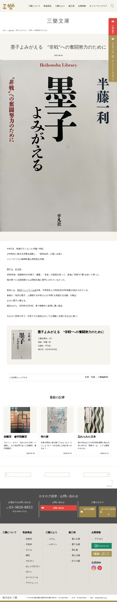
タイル (29, 546)
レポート (53, 541)
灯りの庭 (76, 557)
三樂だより (60, 6)
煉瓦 (28, 552)
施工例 (71, 6)
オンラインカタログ (113, 68)
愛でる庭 (76, 541)
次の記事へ (99, 475)
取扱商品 (47, 6)
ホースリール (32, 573)
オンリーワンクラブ (98, 6)
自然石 (29, 535)
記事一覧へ (57, 475)
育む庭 (75, 546)
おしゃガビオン (33, 562)
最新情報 (10, 599)
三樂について (34, 6)
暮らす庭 (76, 535)
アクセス (99, 535)
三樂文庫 (11, 30)
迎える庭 (76, 552)
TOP (4, 30)
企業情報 (82, 6)
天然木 (29, 541)
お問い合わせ (113, 28)
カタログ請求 (113, 45)
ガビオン (30, 557)
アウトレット (32, 579)
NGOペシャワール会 (26, 290)
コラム (52, 535)
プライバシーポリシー (28, 599)
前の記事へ (14, 475)
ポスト (29, 568)
